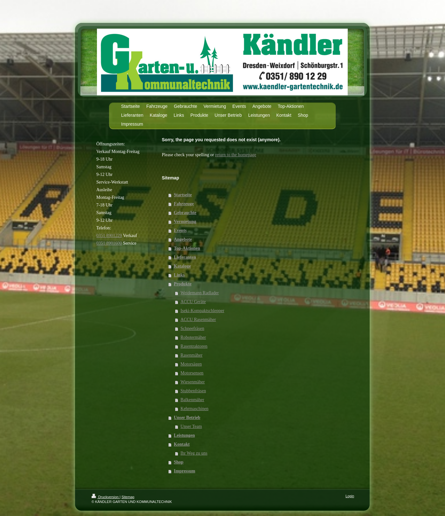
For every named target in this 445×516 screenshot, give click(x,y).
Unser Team (191, 426)
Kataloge (182, 266)
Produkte (183, 284)
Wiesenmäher (193, 382)
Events (180, 230)
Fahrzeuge (184, 203)
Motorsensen (192, 373)
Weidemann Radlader (200, 292)
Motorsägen (191, 364)
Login (350, 496)
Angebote (183, 239)
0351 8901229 (109, 235)
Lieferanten (185, 257)
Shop (178, 462)
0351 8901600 (109, 243)
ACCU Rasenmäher (198, 319)
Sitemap (127, 497)
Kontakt (182, 444)
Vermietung (185, 221)
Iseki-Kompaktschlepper (202, 310)
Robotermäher (193, 337)
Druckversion (106, 497)
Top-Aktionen (187, 248)
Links (179, 275)
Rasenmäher (191, 355)
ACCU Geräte (193, 301)
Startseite (183, 194)
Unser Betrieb (187, 417)
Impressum (184, 471)
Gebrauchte (185, 212)
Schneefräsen (192, 328)
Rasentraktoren (194, 346)
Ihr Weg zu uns (194, 453)
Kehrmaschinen (195, 408)
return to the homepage (235, 154)
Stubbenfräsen (193, 390)
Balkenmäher (192, 399)
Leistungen (184, 435)
